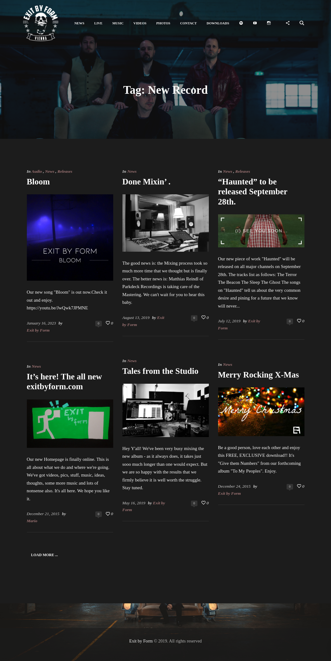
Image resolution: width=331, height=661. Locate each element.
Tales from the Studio (160, 371)
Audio (36, 171)
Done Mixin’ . (146, 181)
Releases (64, 171)
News (49, 171)
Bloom (38, 181)
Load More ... (44, 555)
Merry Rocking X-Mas (258, 374)
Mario (32, 520)
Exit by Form (38, 330)
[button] (79, 23)
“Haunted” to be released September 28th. (253, 191)
